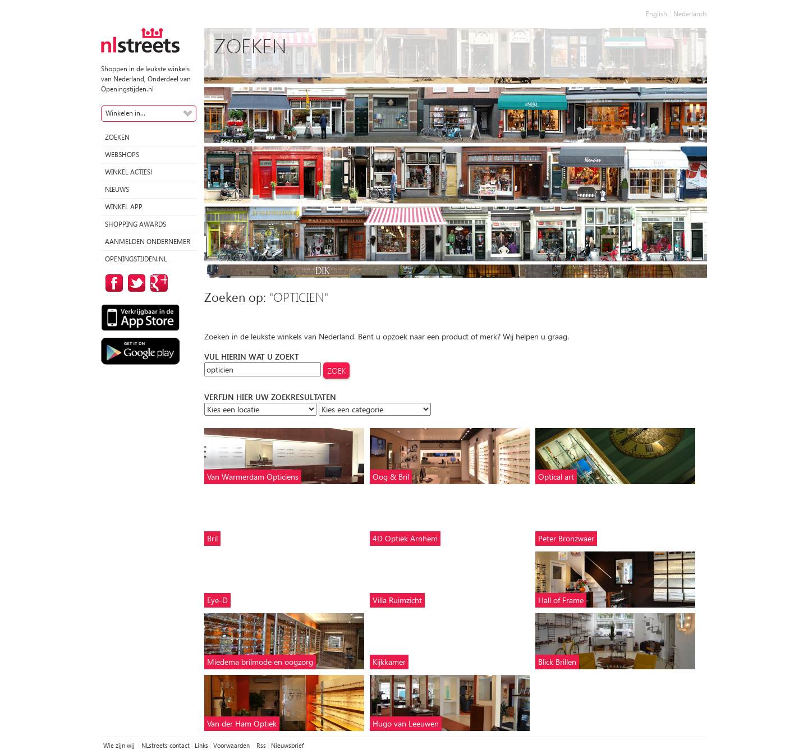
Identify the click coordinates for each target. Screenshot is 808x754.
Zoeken (117, 137)
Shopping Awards (135, 224)
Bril (212, 538)
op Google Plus (157, 283)
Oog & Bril (391, 476)
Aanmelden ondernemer (147, 241)
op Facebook (112, 283)
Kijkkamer (389, 661)
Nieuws (117, 189)
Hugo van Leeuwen (406, 723)
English (656, 14)
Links (201, 745)
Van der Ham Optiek (242, 723)
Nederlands (690, 14)
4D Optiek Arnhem (405, 538)
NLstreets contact (165, 745)
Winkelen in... (125, 113)
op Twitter (134, 283)
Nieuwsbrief (287, 745)
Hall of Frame (561, 600)
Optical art (556, 476)
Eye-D (217, 600)
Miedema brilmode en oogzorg (260, 661)
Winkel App (124, 207)
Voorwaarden (232, 745)
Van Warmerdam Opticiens (253, 476)
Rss (261, 745)
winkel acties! (128, 172)
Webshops (122, 154)
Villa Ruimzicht (397, 600)
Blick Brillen (557, 661)
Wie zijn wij (119, 745)
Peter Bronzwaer (566, 538)
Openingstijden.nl (136, 259)
